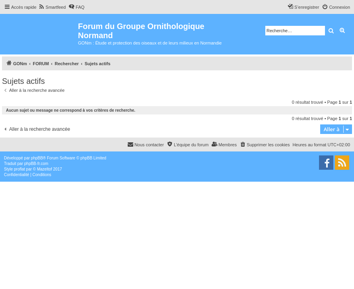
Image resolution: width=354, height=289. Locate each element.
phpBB (37, 158)
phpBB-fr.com (36, 163)
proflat (19, 169)
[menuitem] (52, 7)
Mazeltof (44, 169)
